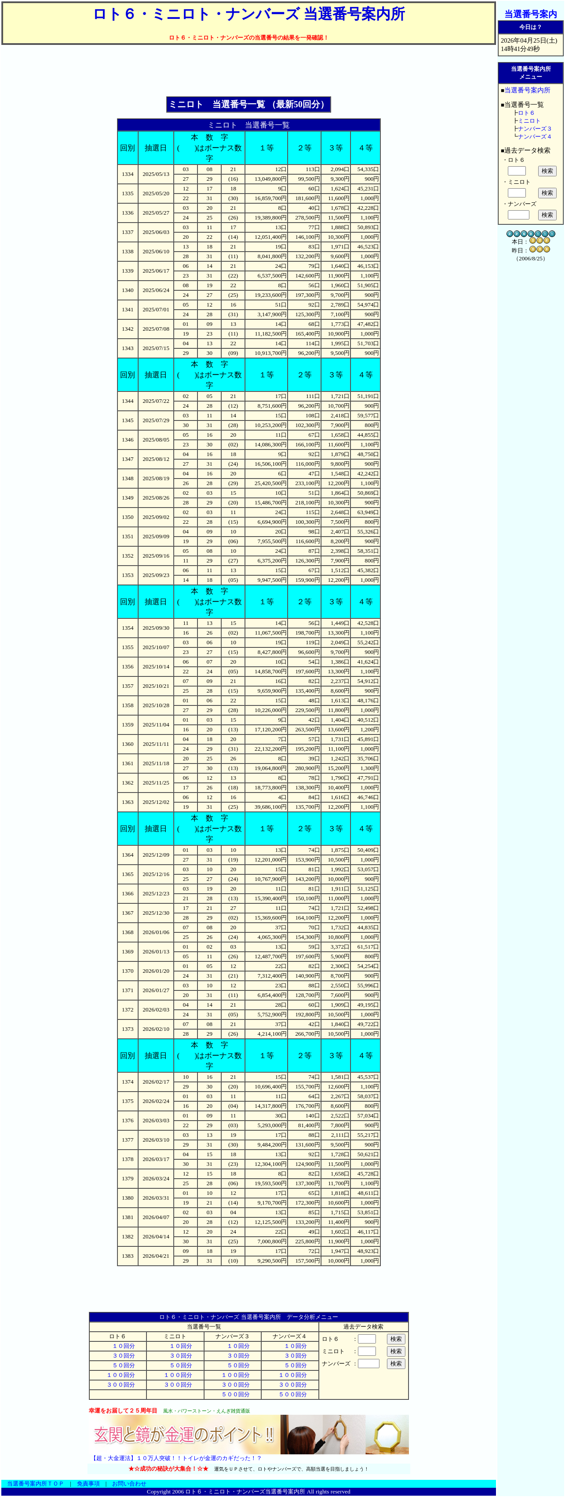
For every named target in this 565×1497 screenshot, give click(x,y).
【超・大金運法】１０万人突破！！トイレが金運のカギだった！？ (176, 1458)
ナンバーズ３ (535, 128)
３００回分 (118, 1384)
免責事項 (88, 1483)
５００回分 (232, 1394)
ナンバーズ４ (535, 136)
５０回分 (118, 1365)
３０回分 (118, 1355)
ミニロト (529, 120)
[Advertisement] (249, 71)
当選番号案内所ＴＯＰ (35, 1483)
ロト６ (526, 113)
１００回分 (118, 1375)
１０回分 (118, 1346)
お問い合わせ (129, 1483)
